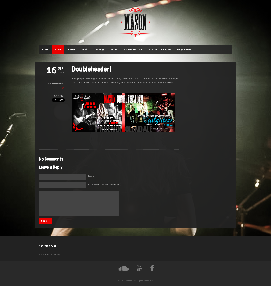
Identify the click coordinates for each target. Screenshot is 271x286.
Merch (184, 49)
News (58, 49)
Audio (85, 49)
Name (91, 176)
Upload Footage (133, 49)
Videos (71, 49)
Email (104, 184)
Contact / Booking (160, 49)
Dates (114, 49)
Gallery (99, 49)
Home (45, 49)
